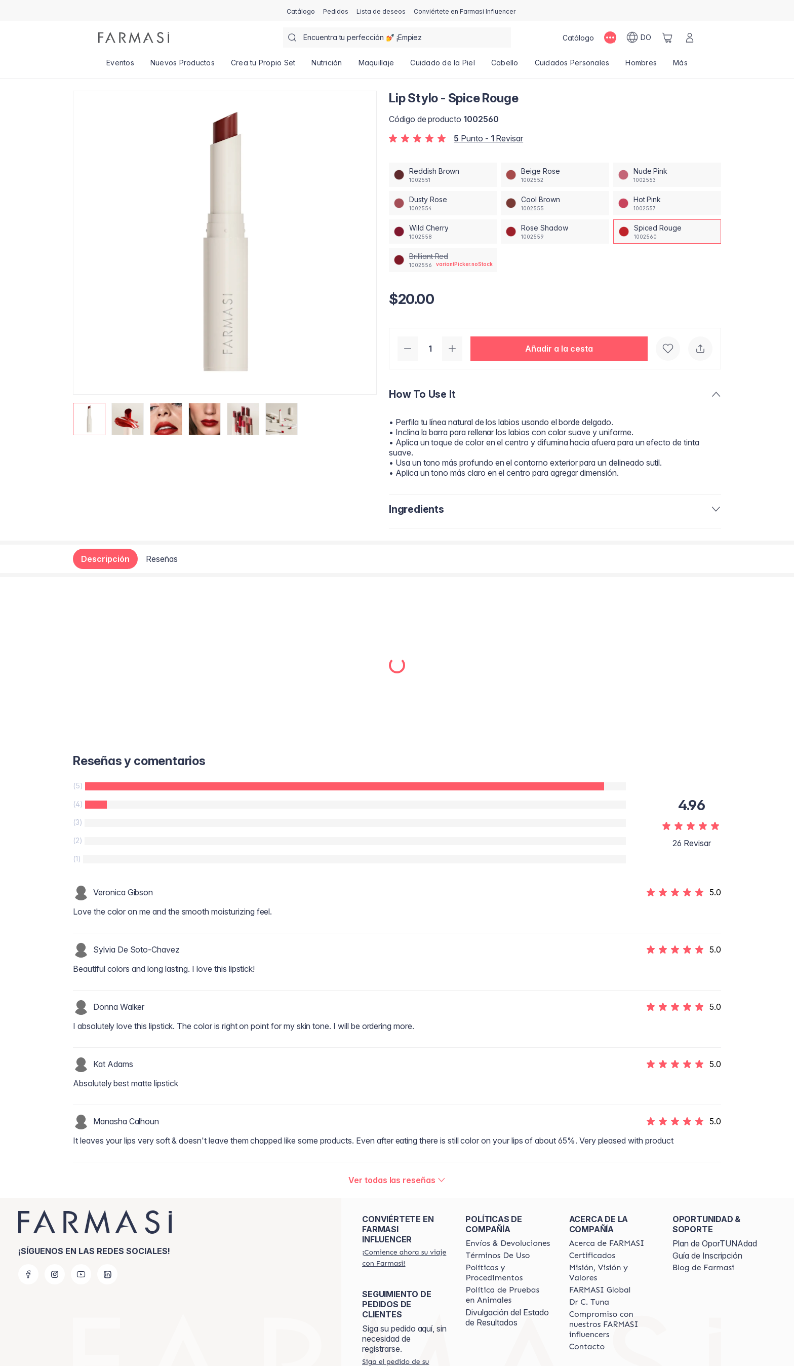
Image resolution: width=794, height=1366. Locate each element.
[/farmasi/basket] (667, 37)
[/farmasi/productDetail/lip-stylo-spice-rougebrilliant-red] (443, 260)
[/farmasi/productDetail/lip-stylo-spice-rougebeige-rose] (555, 175)
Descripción (105, 559)
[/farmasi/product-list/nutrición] (326, 66)
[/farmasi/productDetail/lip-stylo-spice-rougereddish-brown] (443, 175)
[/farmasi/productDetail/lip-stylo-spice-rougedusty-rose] (443, 203)
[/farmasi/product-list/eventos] (120, 66)
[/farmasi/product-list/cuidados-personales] (572, 66)
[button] (559, 348)
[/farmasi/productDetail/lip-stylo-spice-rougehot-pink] (667, 203)
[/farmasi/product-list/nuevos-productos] (182, 66)
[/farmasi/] (133, 37)
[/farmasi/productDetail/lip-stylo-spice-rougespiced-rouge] (667, 231)
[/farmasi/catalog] (301, 11)
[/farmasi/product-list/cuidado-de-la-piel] (442, 66)
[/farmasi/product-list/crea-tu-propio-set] (263, 66)
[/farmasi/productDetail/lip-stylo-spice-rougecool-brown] (555, 203)
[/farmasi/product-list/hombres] (641, 66)
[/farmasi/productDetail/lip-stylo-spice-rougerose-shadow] (555, 231)
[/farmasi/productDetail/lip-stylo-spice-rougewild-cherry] (443, 231)
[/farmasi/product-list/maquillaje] (376, 66)
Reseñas (162, 559)
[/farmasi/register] (335, 11)
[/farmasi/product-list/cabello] (505, 66)
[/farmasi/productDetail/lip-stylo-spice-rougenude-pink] (667, 175)
